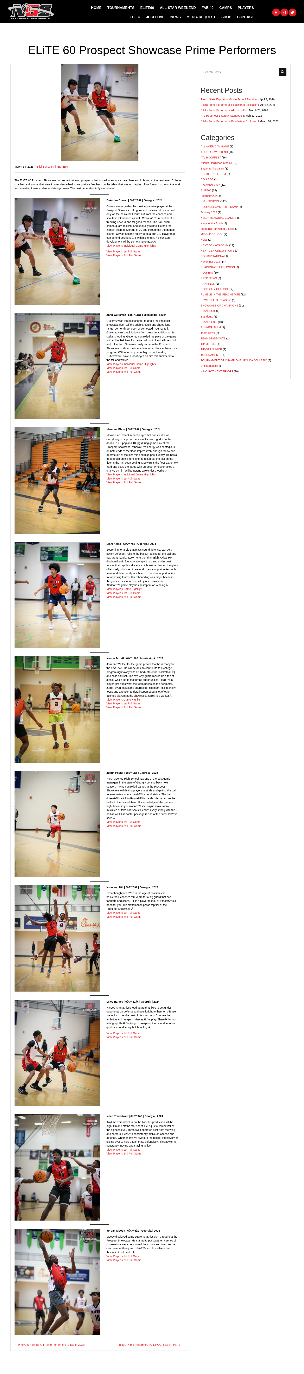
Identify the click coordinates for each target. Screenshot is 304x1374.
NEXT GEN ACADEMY (214, 245)
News (204, 239)
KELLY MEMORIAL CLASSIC (218, 217)
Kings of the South (212, 223)
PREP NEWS (209, 278)
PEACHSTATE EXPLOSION (218, 267)
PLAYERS (207, 272)
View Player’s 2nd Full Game (123, 255)
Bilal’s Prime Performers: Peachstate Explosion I (230, 121)
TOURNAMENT (210, 354)
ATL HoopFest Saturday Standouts (222, 115)
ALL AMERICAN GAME (215, 146)
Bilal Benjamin (45, 166)
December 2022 (210, 185)
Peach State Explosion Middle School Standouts (230, 99)
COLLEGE (207, 179)
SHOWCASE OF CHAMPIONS (219, 305)
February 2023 (209, 195)
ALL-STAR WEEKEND (214, 152)
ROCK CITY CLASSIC (214, 289)
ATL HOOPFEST (211, 157)
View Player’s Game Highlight (124, 589)
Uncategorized (209, 365)
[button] (276, 12)
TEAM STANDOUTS (213, 338)
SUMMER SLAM (211, 327)
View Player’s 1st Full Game (123, 251)
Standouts (207, 316)
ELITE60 (62, 166)
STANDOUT (208, 311)
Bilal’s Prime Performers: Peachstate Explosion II (230, 104)
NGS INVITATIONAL (213, 256)
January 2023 (209, 212)
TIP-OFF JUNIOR (211, 349)
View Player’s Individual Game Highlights (131, 245)
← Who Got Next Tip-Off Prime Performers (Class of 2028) (50, 1344)
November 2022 (210, 261)
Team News (208, 333)
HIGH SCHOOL (210, 201)
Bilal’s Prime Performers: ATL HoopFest (224, 110)
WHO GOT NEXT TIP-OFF (217, 371)
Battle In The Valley (212, 168)
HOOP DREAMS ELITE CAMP (219, 206)
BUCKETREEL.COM (213, 174)
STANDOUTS (209, 322)
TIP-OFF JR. (208, 343)
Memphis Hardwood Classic (217, 228)
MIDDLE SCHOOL (212, 234)
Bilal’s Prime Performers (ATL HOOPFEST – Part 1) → (152, 1344)
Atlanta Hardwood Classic (216, 162)
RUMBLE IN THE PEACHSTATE (220, 294)
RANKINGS (208, 283)
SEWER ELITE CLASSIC (216, 300)
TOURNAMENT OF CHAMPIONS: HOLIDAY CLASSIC (234, 360)
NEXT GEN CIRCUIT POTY (217, 250)
